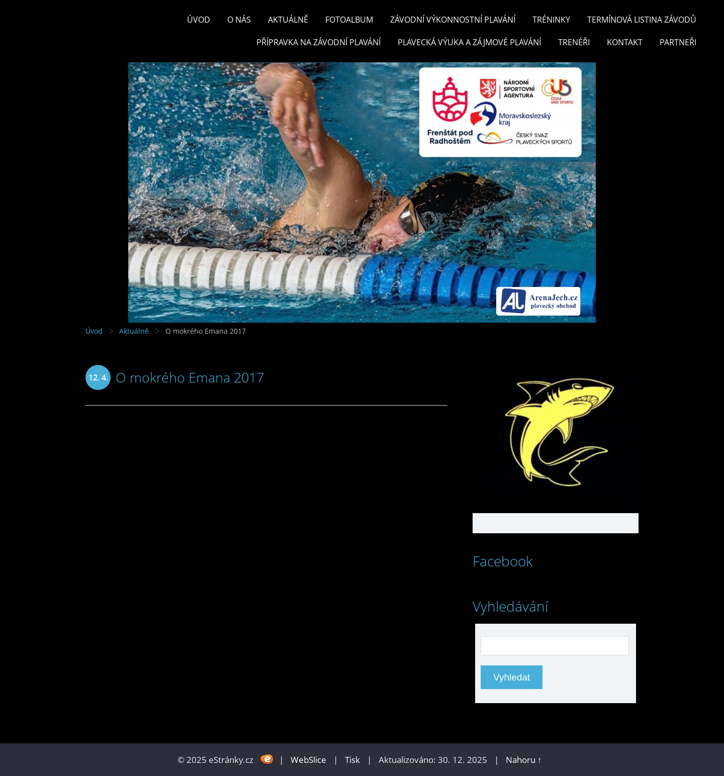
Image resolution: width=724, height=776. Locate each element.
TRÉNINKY (551, 19)
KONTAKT (625, 42)
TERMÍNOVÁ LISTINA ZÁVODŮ (641, 19)
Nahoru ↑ (524, 759)
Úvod (198, 19)
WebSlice (308, 759)
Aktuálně (288, 19)
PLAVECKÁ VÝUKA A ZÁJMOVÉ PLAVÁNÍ (469, 42)
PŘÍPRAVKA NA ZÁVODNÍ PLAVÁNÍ (318, 42)
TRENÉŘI (574, 42)
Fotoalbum (349, 19)
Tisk (352, 759)
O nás (239, 19)
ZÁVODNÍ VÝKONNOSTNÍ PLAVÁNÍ (452, 19)
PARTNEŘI (678, 42)
